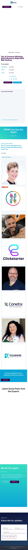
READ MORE (3, 481)
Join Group (3, 379)
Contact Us (4, 6)
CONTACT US (12, 481)
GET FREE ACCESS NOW (9, 536)
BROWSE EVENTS (8, 82)
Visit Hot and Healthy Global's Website (10, 119)
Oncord (17, 548)
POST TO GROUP (17, 82)
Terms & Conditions (5, 546)
